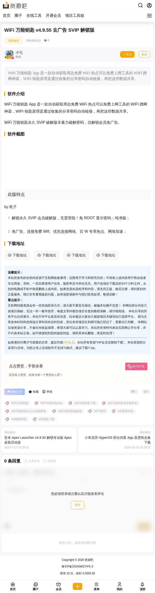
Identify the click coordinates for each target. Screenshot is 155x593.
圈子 (18, 15)
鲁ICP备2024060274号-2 (77, 566)
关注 (127, 54)
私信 (144, 54)
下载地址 (20, 255)
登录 (77, 505)
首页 (6, 15)
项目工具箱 (74, 15)
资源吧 (88, 560)
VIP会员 (68, 342)
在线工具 (34, 15)
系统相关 (13, 40)
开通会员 (53, 15)
